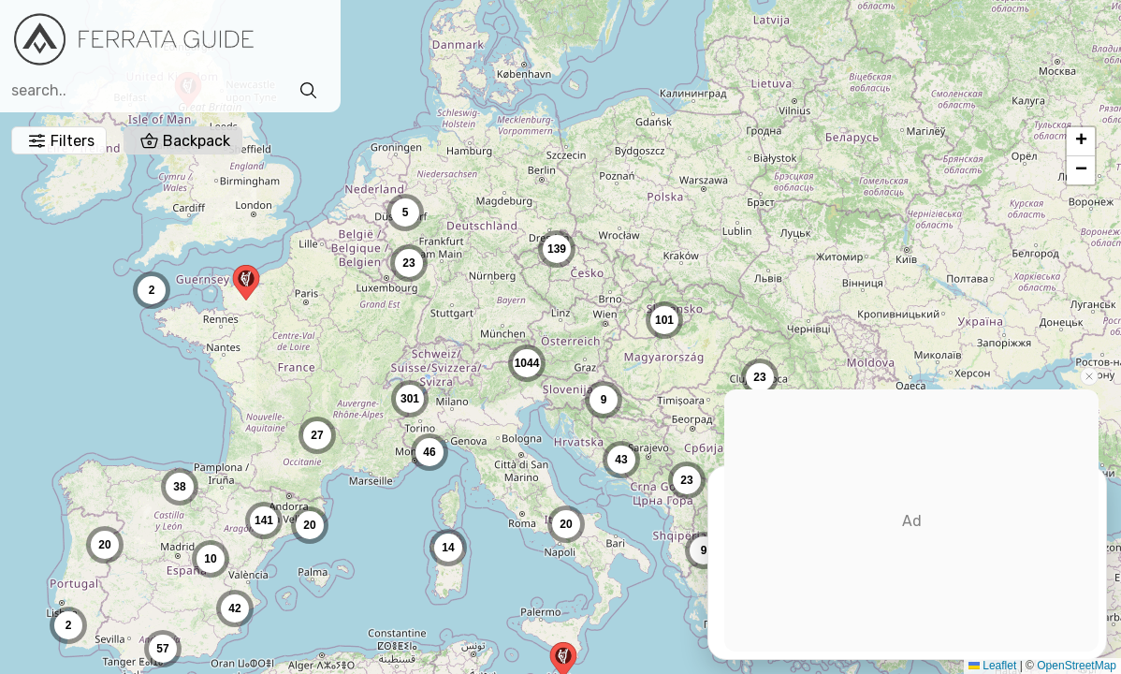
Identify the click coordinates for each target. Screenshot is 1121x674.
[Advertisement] (911, 520)
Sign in (973, 44)
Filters (371, 40)
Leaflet (977, 665)
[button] (246, 282)
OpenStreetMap (1061, 665)
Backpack (495, 40)
